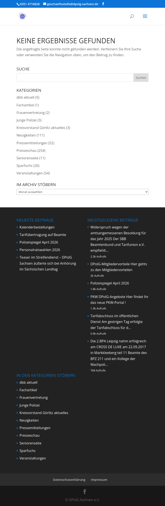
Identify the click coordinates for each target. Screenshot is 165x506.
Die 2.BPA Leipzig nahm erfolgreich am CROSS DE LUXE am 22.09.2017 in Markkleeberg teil (118, 347)
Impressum (99, 480)
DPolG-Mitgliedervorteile (110, 264)
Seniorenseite (27, 158)
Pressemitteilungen (32, 143)
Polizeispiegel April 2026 (39, 242)
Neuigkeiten (26, 135)
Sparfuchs (24, 165)
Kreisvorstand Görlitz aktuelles (41, 127)
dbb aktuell (25, 97)
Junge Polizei (27, 120)
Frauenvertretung (31, 112)
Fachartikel (25, 105)
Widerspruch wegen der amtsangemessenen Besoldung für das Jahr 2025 (118, 233)
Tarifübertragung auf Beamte (43, 234)
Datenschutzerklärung (69, 480)
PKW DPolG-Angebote (107, 296)
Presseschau (27, 150)
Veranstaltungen (30, 173)
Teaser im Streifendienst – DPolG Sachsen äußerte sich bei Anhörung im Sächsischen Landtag (48, 263)
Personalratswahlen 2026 (40, 249)
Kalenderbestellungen (37, 227)
